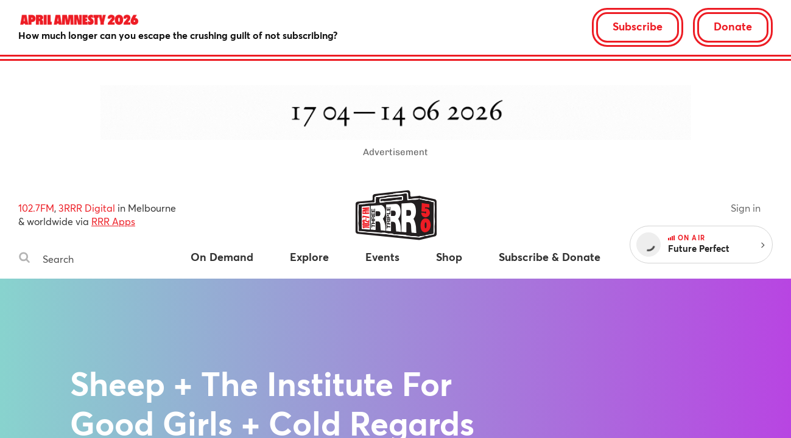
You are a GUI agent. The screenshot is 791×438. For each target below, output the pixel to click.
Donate (733, 26)
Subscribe (638, 26)
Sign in (746, 207)
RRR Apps (113, 221)
